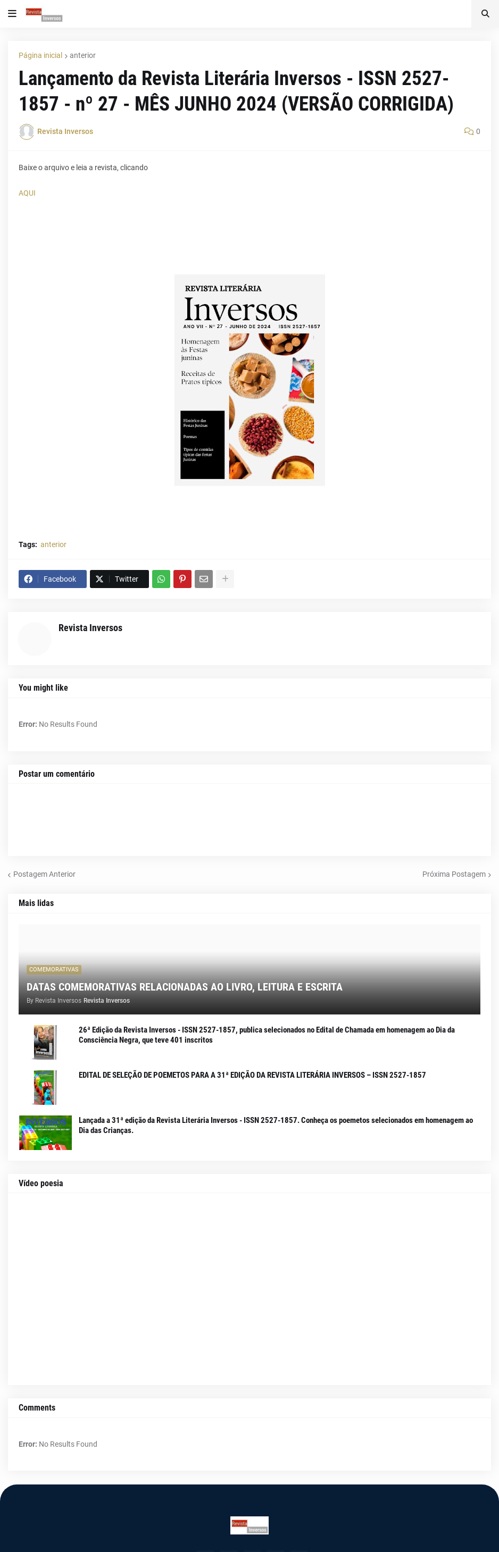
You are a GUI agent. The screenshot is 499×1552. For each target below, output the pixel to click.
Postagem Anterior (44, 874)
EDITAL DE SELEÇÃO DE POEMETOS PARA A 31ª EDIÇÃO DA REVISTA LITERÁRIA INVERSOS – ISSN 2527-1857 (252, 1075)
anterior (83, 55)
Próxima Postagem (454, 874)
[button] (12, 14)
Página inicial (40, 55)
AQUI (27, 193)
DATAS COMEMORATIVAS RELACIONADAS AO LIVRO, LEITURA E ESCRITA (185, 986)
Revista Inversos (90, 627)
